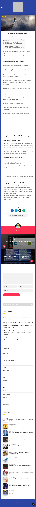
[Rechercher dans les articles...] (18, 304)
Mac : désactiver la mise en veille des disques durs (19, 485)
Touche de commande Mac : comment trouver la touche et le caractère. (21, 420)
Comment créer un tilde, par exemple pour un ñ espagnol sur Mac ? (21, 473)
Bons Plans (6, 353)
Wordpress (6, 404)
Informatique (6, 370)
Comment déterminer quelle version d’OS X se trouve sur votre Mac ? (20, 493)
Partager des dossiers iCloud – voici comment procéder (20, 465)
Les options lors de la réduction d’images (13, 43)
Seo (4, 387)
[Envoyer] (31, 304)
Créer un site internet (8, 360)
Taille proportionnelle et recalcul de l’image (15, 47)
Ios (3, 374)
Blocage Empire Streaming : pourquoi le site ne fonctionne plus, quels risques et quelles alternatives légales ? (18, 332)
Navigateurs (6, 384)
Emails (4, 367)
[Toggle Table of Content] (22, 40)
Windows (5, 401)
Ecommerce (6, 364)
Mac (4, 16)
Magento (5, 380)
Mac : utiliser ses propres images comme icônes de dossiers (21, 432)
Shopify (5, 391)
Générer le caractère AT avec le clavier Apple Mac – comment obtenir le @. (19, 453)
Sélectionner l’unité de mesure (12, 45)
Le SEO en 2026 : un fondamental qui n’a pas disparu (18, 322)
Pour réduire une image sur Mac (11, 42)
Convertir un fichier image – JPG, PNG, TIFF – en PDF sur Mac (20, 440)
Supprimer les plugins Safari (15, 445)
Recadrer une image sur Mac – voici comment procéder (20, 425)
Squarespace (6, 394)
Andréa (18, 230)
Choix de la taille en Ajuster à (12, 46)
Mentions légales (32, 502)
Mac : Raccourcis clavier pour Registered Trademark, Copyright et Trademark (19, 479)
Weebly (5, 397)
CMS (4, 357)
